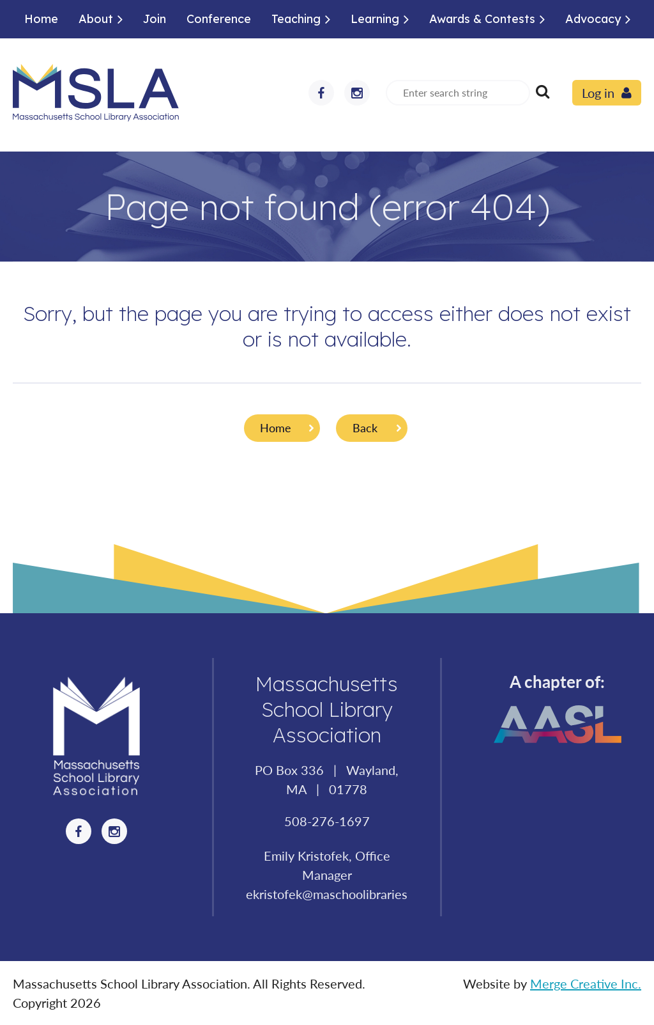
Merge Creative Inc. (585, 983)
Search (542, 91)
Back (365, 428)
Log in (598, 92)
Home (275, 428)
